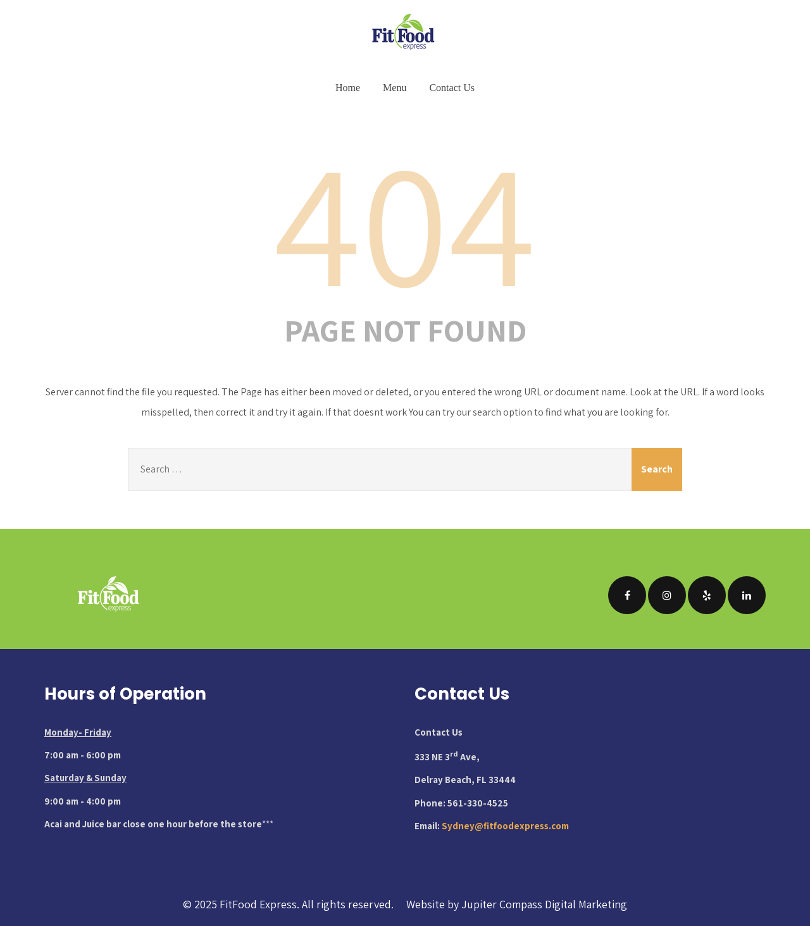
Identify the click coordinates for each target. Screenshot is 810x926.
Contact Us (452, 87)
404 (405, 220)
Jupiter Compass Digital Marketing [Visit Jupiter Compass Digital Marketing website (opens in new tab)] (544, 904)
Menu (394, 87)
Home (347, 87)
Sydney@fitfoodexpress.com (505, 826)
